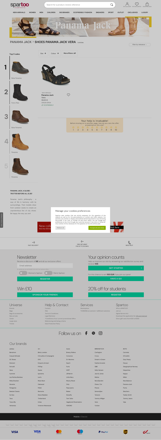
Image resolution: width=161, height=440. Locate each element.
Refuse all (60, 228)
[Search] (111, 5)
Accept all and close (97, 228)
